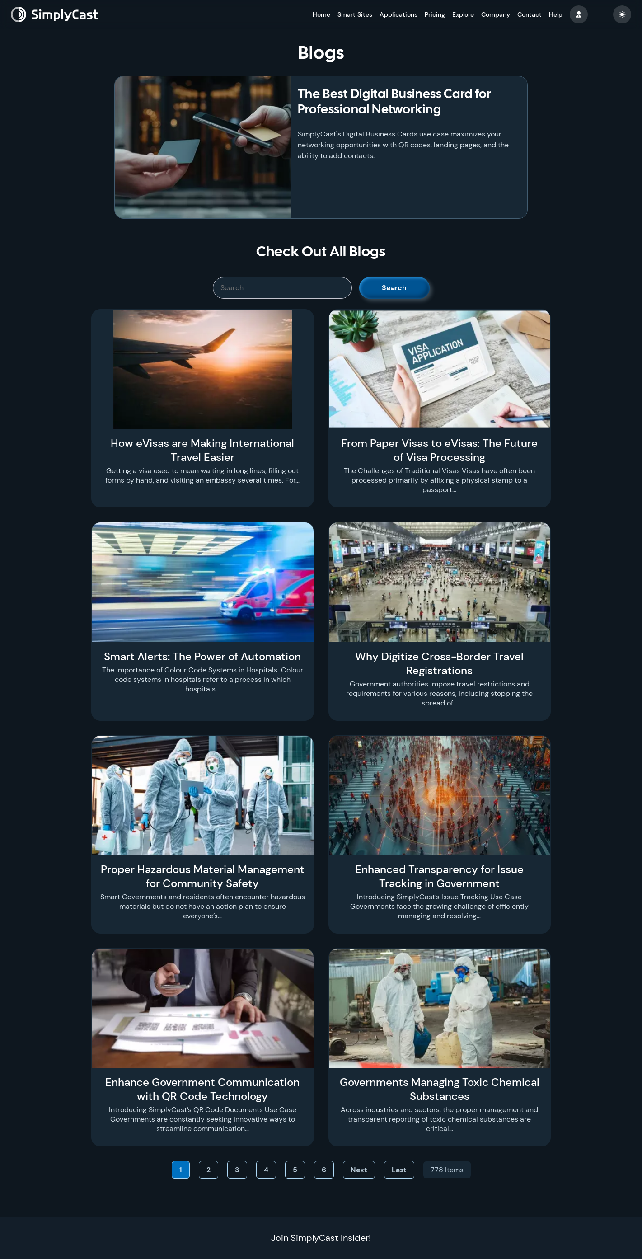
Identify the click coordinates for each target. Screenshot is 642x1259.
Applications (398, 14)
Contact (529, 14)
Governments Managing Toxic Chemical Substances (439, 1089)
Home (321, 14)
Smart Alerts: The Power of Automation (202, 656)
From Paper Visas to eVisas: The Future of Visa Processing (439, 450)
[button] (579, 14)
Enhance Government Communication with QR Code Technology (202, 1089)
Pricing (435, 14)
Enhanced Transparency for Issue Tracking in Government (439, 876)
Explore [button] (463, 14)
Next (359, 1169)
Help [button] (555, 14)
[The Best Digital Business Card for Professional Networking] (203, 147)
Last (399, 1169)
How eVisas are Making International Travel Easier (202, 450)
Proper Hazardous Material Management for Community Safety (203, 876)
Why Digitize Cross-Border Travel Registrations (439, 663)
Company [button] (495, 14)
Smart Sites (354, 14)
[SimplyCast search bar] (282, 288)
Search (394, 287)
